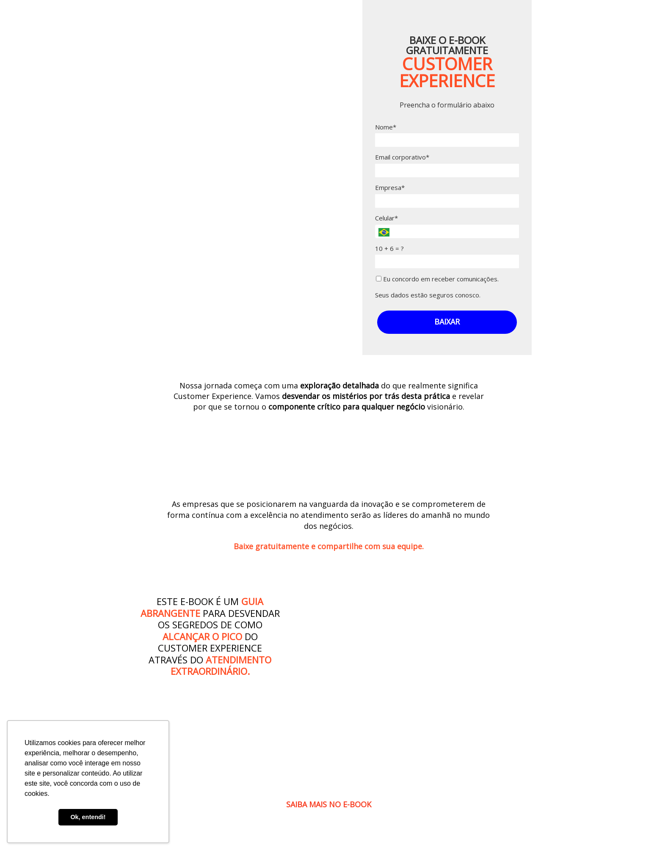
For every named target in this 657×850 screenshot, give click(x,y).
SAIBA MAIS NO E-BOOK (328, 804)
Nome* (385, 127)
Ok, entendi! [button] (87, 817)
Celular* (386, 218)
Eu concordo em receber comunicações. (437, 279)
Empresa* (390, 188)
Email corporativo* (402, 157)
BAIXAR (447, 321)
